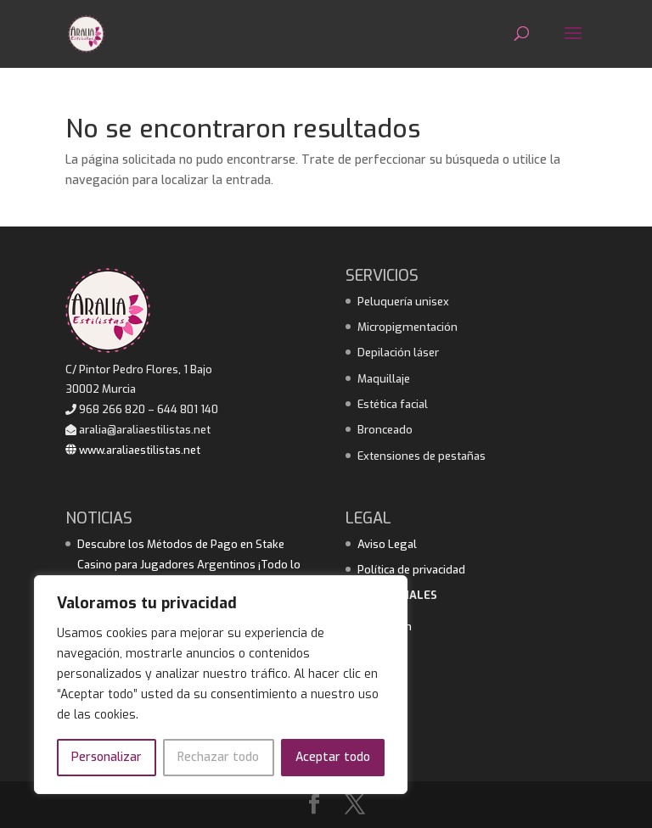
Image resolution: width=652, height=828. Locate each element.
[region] (221, 684)
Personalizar (106, 757)
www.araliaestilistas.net (132, 450)
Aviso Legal (387, 544)
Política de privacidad (411, 569)
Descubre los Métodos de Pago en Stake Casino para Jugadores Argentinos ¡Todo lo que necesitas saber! (189, 564)
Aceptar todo (332, 757)
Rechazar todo (218, 757)
